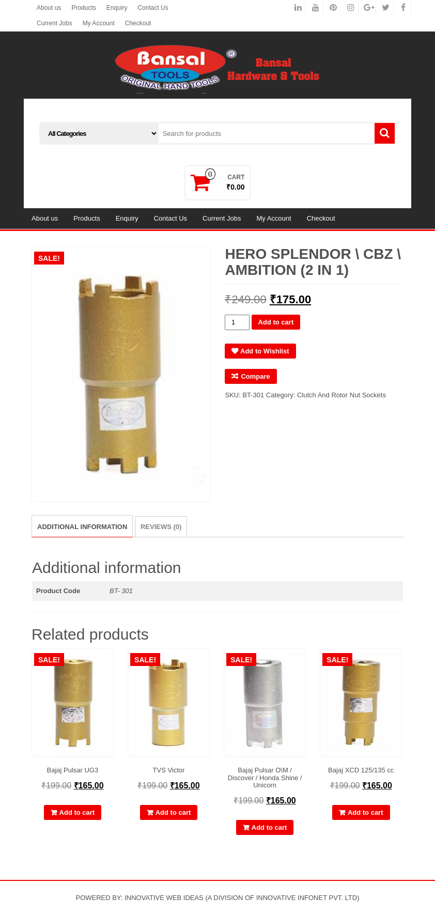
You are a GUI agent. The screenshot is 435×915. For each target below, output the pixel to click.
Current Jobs (54, 23)
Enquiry (117, 7)
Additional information (82, 527)
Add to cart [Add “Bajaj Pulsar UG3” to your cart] (77, 812)
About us (49, 7)
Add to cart (276, 322)
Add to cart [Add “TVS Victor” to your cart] (173, 812)
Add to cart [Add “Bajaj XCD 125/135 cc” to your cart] (365, 812)
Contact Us (152, 7)
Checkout (138, 23)
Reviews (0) (161, 527)
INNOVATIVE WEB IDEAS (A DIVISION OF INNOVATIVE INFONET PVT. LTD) (242, 898)
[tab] (82, 526)
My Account (99, 23)
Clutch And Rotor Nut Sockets (341, 395)
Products (83, 7)
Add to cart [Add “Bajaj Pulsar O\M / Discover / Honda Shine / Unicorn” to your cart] (269, 827)
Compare (255, 376)
